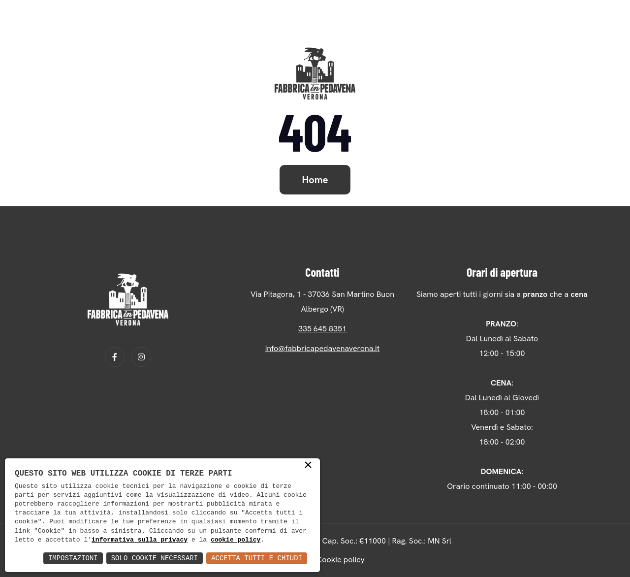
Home (315, 179)
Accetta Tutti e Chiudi (256, 558)
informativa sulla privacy (140, 540)
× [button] (308, 465)
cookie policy (235, 540)
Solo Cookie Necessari (154, 558)
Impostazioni (73, 558)
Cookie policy (340, 559)
